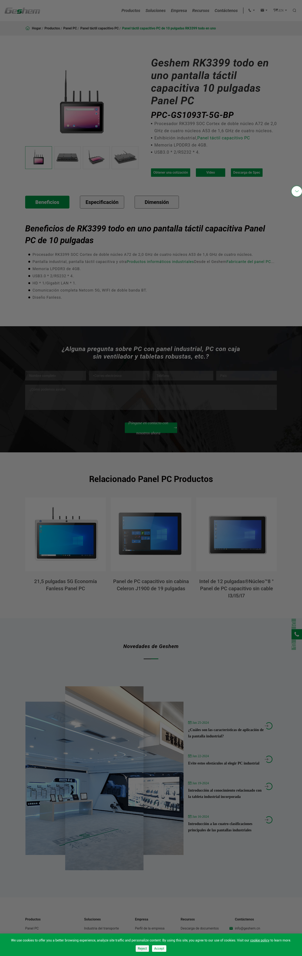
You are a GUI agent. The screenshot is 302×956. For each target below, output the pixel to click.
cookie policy (259, 940)
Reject (142, 949)
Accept (159, 949)
